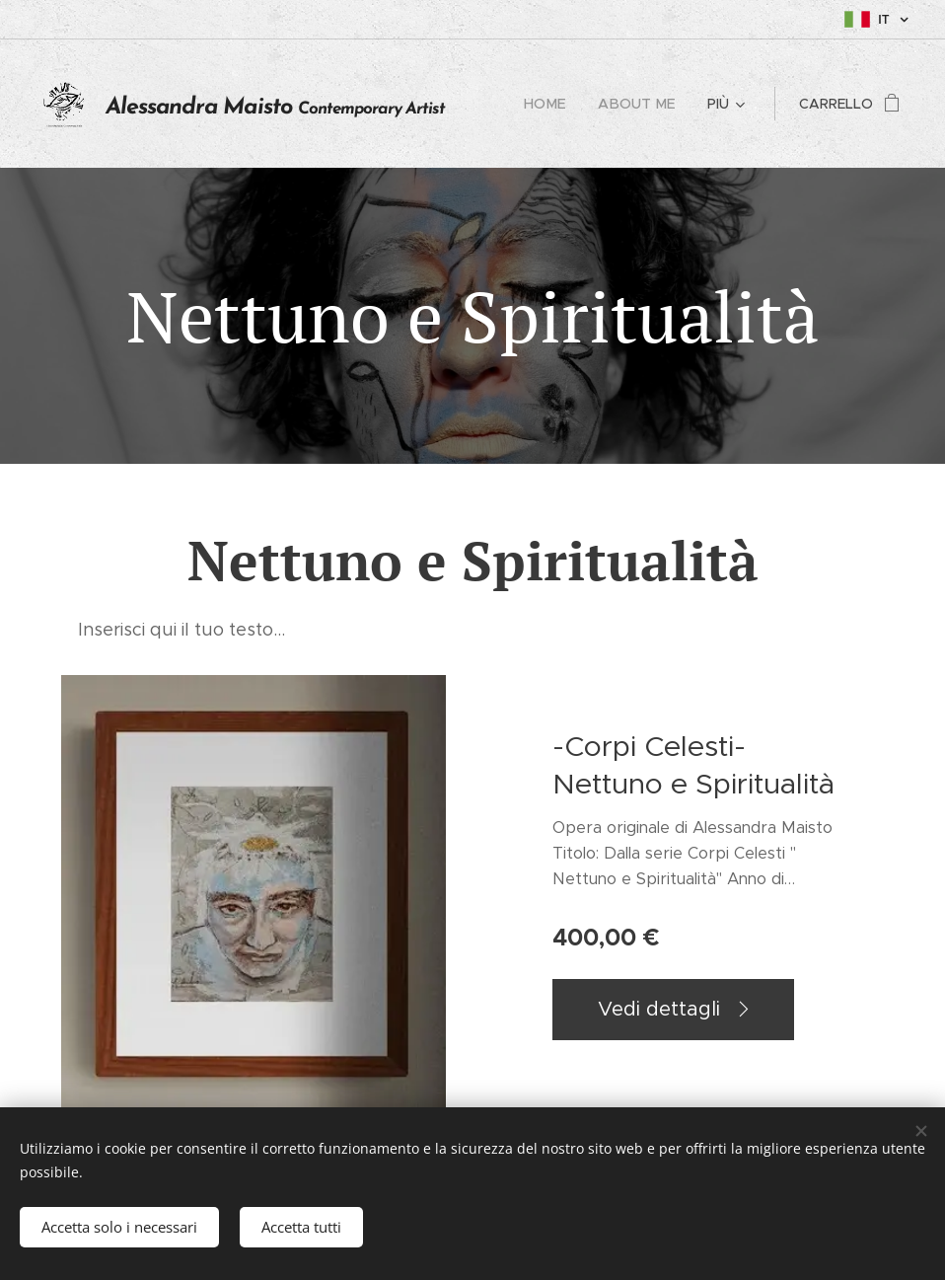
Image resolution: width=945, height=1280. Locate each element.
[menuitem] (555, 103)
